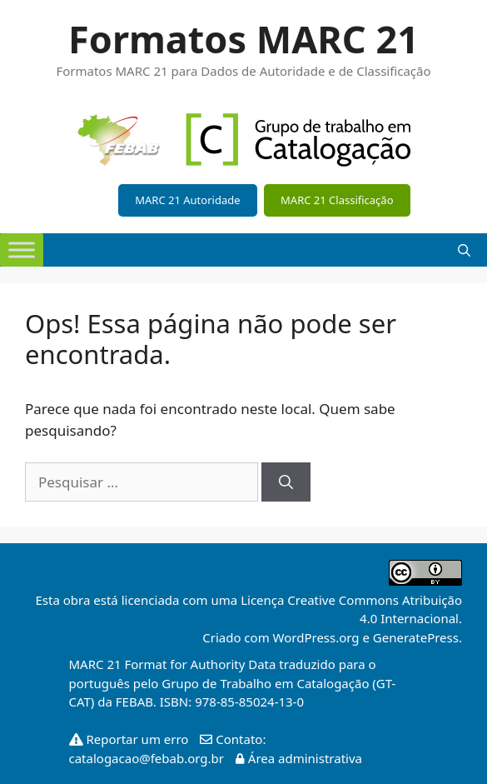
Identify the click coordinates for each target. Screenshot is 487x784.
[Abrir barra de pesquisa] (464, 250)
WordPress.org (316, 637)
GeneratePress (416, 637)
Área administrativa (294, 758)
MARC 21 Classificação (337, 199)
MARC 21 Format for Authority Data (172, 664)
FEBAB (134, 701)
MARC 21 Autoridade (187, 199)
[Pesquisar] (286, 482)
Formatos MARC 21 (243, 38)
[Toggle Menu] (21, 249)
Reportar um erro (130, 739)
